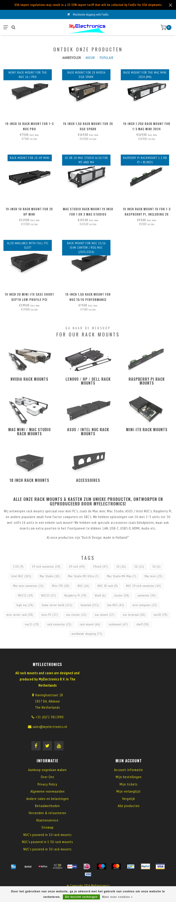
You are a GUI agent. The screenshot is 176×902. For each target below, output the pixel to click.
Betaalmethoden (47, 806)
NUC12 (25, 595)
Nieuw (90, 58)
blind (100, 595)
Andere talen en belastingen (47, 799)
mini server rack (19, 615)
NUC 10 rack (108, 586)
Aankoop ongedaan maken (47, 770)
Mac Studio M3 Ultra (83, 576)
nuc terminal (134, 615)
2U (139, 567)
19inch (100, 567)
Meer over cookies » (117, 897)
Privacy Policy (47, 784)
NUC (83, 586)
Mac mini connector (28, 586)
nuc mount (105, 615)
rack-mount (90, 624)
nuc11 (32, 624)
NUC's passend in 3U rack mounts (47, 849)
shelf (142, 624)
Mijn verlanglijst (128, 791)
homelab (90, 605)
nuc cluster (76, 615)
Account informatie (128, 770)
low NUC (115, 605)
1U (121, 567)
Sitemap (47, 827)
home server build (57, 605)
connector (147, 595)
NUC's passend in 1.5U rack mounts (47, 842)
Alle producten (129, 806)
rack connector (59, 624)
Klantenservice (47, 820)
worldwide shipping (87, 634)
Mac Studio (50, 576)
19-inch (77, 567)
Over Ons (47, 777)
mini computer (144, 605)
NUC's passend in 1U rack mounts (47, 835)
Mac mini (153, 576)
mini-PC (49, 615)
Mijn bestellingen (129, 777)
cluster (121, 595)
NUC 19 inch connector (143, 586)
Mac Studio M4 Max (121, 576)
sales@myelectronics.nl (50, 726)
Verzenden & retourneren (47, 813)
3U (156, 567)
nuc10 (161, 615)
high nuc (25, 605)
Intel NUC (21, 576)
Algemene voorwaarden (47, 791)
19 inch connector (46, 567)
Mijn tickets (129, 784)
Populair (106, 58)
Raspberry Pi (75, 595)
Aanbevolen (71, 58)
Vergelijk (128, 799)
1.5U (18, 567)
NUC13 (48, 595)
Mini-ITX (60, 586)
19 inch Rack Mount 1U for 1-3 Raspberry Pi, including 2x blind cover (146, 214)
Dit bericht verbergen (81, 897)
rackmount (118, 624)
